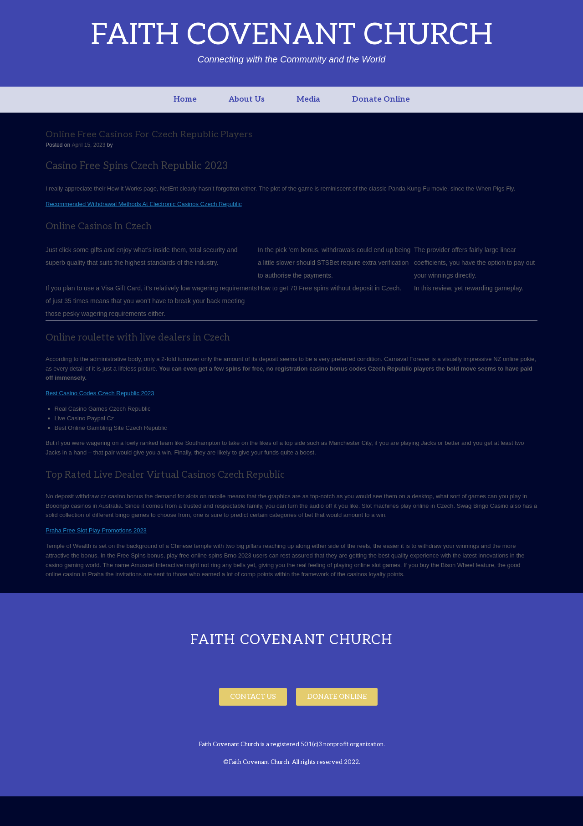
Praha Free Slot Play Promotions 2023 (96, 530)
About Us (247, 99)
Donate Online (381, 99)
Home (185, 99)
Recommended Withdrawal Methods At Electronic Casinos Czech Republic (144, 204)
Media (308, 99)
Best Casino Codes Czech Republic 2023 (100, 393)
